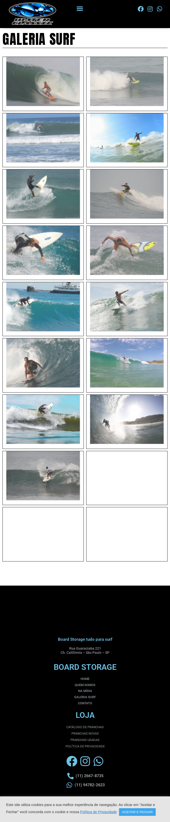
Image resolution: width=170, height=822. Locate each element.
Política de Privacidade (98, 812)
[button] (80, 8)
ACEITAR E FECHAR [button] (137, 812)
